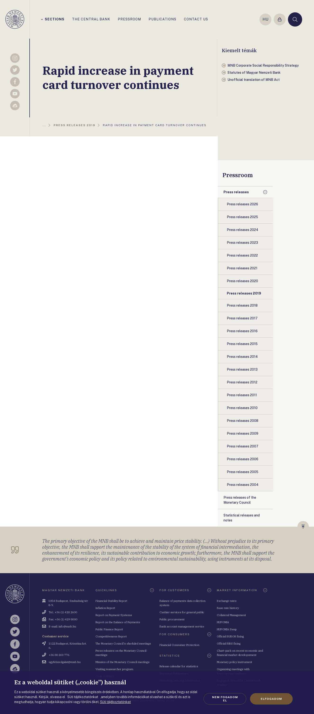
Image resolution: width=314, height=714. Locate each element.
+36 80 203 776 (59, 655)
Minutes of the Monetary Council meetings (123, 662)
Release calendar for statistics (178, 666)
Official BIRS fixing (229, 643)
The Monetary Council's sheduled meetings (123, 643)
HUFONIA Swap (227, 629)
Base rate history (228, 608)
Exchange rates (227, 601)
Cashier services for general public (181, 612)
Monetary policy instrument (234, 662)
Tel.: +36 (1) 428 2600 (63, 612)
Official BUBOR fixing (230, 636)
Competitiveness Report (111, 636)
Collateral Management (231, 615)
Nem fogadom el (225, 699)
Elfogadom (271, 698)
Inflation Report (105, 608)
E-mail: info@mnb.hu (62, 626)
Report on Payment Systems (114, 615)
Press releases (236, 192)
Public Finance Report (109, 629)
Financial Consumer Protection (179, 645)
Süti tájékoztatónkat (115, 702)
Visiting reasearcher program (114, 669)
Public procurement (172, 619)
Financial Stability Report (111, 601)
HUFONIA (223, 622)
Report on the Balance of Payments (118, 622)
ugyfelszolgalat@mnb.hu (65, 662)
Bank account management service (181, 626)
